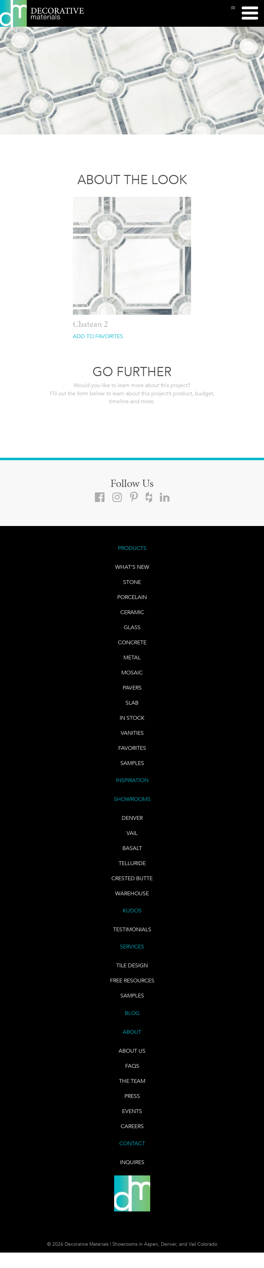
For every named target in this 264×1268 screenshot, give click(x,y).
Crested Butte (132, 878)
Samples (132, 763)
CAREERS (132, 1126)
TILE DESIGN (132, 965)
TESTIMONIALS (132, 929)
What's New (132, 567)
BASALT (132, 848)
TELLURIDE (132, 863)
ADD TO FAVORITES (98, 336)
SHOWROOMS (132, 799)
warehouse (132, 893)
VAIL (132, 833)
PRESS (132, 1096)
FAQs (132, 1065)
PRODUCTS (132, 548)
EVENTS (132, 1111)
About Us (132, 1050)
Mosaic (132, 672)
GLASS (132, 627)
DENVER (132, 818)
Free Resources (132, 980)
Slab (132, 702)
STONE (132, 582)
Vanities (132, 733)
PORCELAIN (132, 597)
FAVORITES (132, 748)
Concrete (132, 642)
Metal (132, 657)
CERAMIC (132, 612)
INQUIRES (132, 1162)
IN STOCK (132, 717)
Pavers (132, 687)
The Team (132, 1081)
